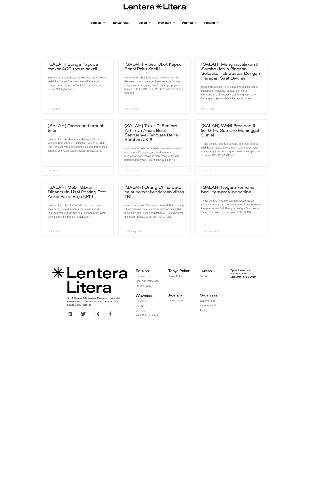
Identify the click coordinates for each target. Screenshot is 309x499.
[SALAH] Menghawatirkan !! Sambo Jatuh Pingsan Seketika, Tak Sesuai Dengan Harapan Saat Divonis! (230, 71)
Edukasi (97, 23)
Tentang (211, 23)
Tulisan (144, 23)
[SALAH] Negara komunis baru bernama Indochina (228, 189)
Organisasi (209, 295)
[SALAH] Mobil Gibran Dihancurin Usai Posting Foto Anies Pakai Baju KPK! (77, 192)
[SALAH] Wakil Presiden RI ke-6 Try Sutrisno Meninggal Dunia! (230, 130)
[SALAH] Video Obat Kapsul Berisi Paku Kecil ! (153, 66)
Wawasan (166, 23)
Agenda (189, 23)
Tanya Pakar (121, 22)
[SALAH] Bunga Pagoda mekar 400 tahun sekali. (73, 66)
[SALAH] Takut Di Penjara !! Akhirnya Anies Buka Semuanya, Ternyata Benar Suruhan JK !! (152, 132)
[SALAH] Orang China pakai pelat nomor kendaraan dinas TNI (154, 192)
